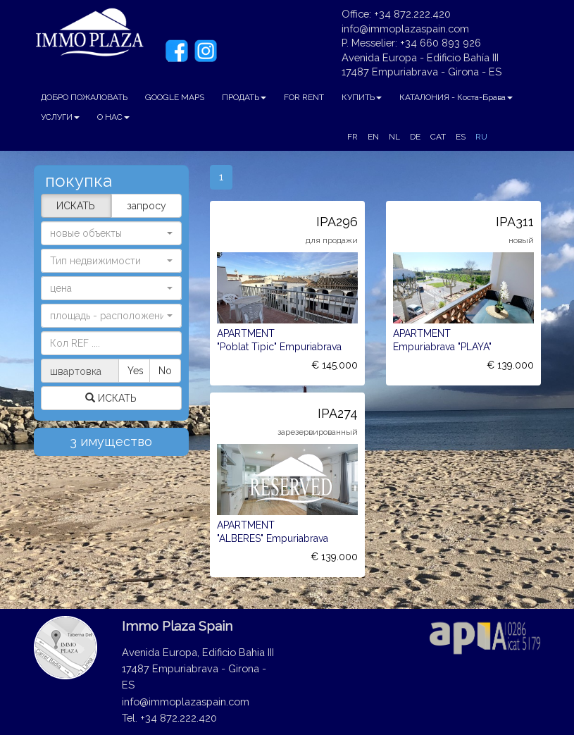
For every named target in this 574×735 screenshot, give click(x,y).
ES (461, 137)
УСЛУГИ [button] (60, 117)
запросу (146, 205)
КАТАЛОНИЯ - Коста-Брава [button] (456, 97)
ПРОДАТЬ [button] (244, 97)
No (165, 370)
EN (373, 137)
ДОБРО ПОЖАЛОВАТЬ (84, 97)
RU (481, 137)
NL (394, 137)
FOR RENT (304, 97)
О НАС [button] (113, 117)
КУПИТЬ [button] (362, 97)
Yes (135, 370)
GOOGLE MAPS (174, 97)
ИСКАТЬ (75, 205)
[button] (111, 261)
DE (415, 137)
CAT (438, 137)
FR (352, 137)
